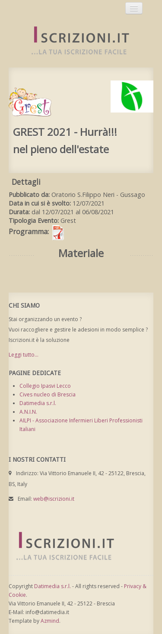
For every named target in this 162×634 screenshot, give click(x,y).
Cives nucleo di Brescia (47, 394)
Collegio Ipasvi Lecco (45, 385)
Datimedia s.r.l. (37, 403)
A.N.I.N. (28, 411)
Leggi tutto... (23, 354)
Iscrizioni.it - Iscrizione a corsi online (75, 41)
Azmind (50, 620)
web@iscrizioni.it (53, 498)
